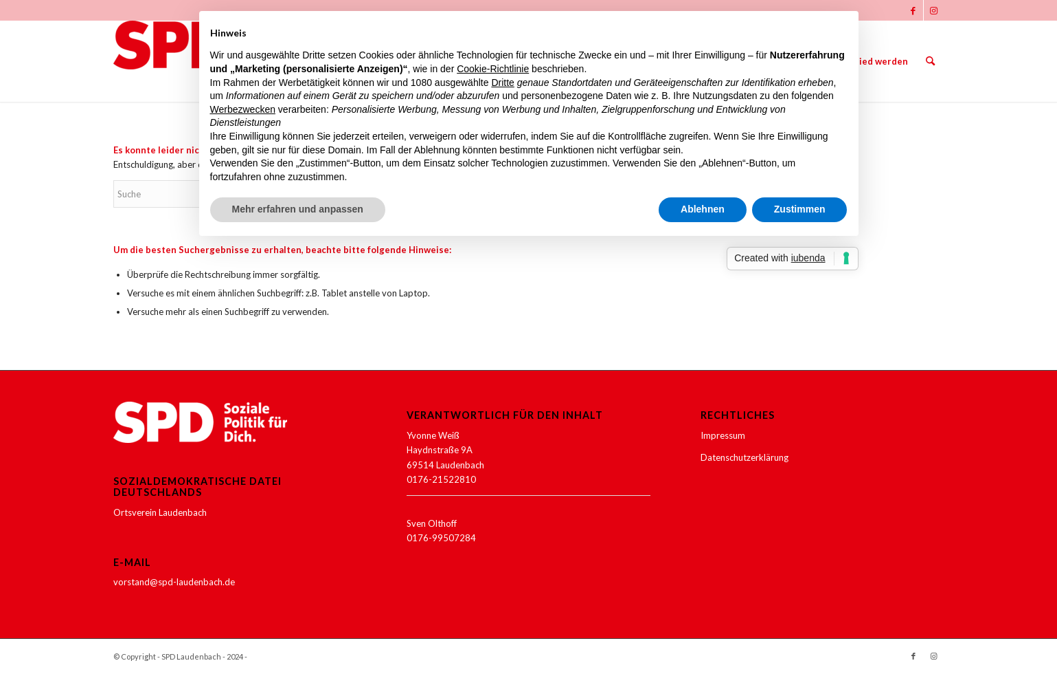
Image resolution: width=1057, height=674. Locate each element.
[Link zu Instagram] (934, 10)
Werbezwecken (242, 109)
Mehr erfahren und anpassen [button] (297, 209)
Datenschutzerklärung (744, 457)
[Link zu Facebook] (913, 10)
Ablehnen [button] (703, 209)
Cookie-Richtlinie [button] (493, 68)
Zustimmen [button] (800, 209)
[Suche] (930, 61)
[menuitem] (871, 61)
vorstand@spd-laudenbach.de (174, 581)
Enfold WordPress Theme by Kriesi (310, 656)
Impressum (723, 435)
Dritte (502, 82)
